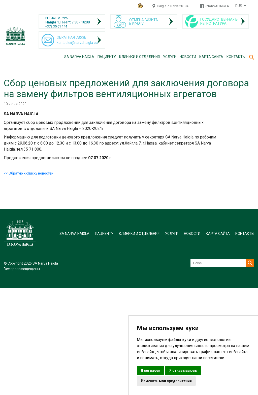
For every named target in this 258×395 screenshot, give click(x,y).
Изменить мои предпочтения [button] (166, 381)
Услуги (169, 57)
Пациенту (107, 57)
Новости (188, 57)
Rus (238, 6)
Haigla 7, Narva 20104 (172, 6)
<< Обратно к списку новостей (28, 173)
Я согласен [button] (150, 371)
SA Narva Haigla (79, 57)
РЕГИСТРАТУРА (56, 18)
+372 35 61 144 (56, 26)
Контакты (236, 57)
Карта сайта (211, 57)
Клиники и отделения (139, 57)
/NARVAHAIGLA (217, 6)
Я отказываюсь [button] (183, 371)
